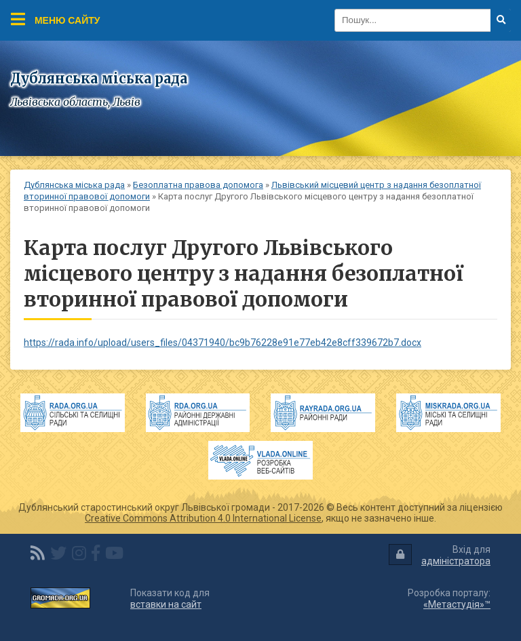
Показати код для (170, 598)
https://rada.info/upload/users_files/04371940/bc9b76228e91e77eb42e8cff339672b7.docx (222, 342)
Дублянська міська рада (74, 185)
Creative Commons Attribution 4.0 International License (203, 518)
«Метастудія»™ (456, 604)
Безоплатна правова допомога (198, 185)
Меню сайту (55, 19)
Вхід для (439, 555)
